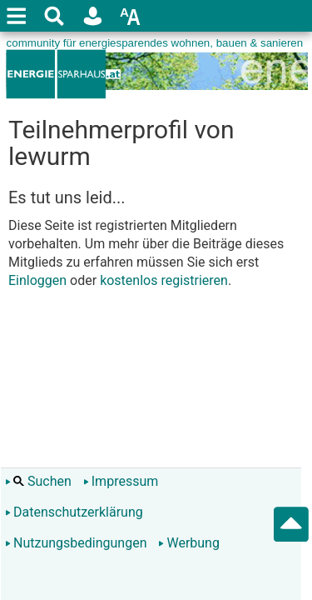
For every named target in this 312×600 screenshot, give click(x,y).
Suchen (38, 481)
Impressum (121, 481)
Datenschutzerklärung (74, 512)
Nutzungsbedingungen (75, 543)
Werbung (188, 543)
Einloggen (37, 280)
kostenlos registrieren (164, 280)
